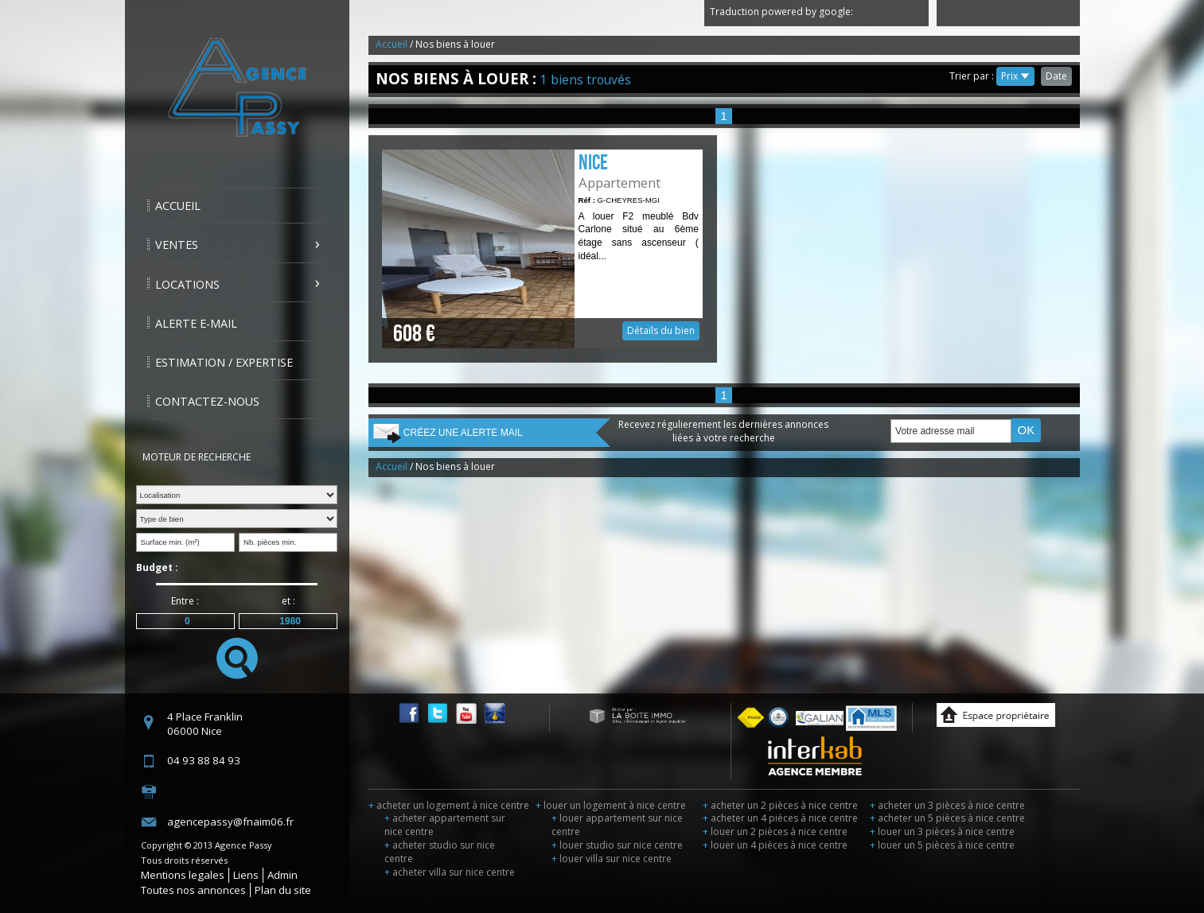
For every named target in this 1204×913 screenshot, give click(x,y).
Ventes (176, 244)
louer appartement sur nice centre (617, 824)
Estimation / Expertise (224, 362)
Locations (187, 284)
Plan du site (283, 890)
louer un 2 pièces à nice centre (775, 831)
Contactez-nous (207, 401)
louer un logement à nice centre (611, 805)
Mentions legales (182, 875)
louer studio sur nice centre (617, 845)
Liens (246, 875)
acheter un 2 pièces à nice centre (780, 805)
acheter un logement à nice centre (448, 805)
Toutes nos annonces (193, 890)
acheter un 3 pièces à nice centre (947, 805)
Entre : (185, 601)
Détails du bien (542, 249)
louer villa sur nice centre (611, 858)
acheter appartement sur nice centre (444, 824)
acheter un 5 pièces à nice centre (947, 818)
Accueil (178, 205)
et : (288, 601)
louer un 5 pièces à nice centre (942, 845)
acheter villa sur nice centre (449, 872)
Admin (282, 875)
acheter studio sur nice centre (439, 851)
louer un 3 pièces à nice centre (942, 831)
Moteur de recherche (196, 457)
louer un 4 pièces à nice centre (775, 845)
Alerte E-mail (196, 323)
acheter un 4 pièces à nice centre (780, 818)
